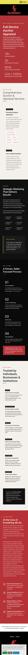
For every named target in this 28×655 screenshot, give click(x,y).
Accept (4, 652)
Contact (17, 636)
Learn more (16, 652)
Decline (10, 652)
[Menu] (20, 2)
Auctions (12, 636)
